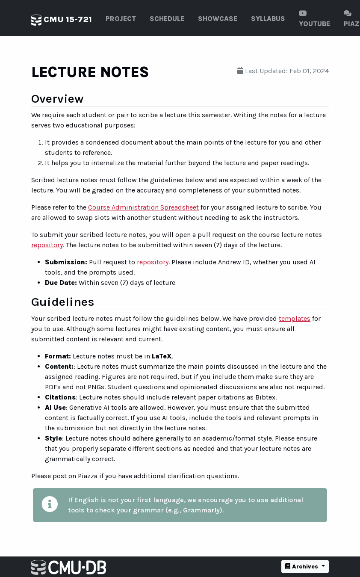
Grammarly (201, 510)
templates (294, 318)
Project (121, 19)
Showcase (217, 19)
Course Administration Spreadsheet (143, 207)
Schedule (167, 19)
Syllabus (268, 19)
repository (47, 245)
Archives (302, 566)
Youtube (314, 19)
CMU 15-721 (61, 20)
